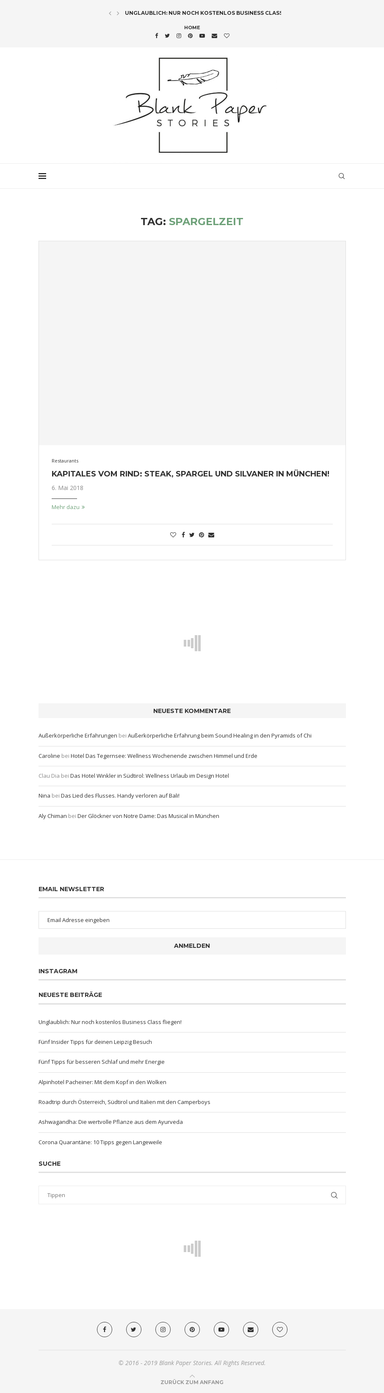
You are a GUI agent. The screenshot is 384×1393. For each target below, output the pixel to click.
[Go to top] (192, 1382)
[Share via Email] (211, 535)
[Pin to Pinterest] (201, 535)
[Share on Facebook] (183, 535)
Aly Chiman (53, 816)
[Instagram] (179, 35)
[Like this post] (173, 535)
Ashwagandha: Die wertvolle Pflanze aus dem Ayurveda (111, 1122)
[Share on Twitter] (192, 535)
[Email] (214, 35)
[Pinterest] (190, 35)
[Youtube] (202, 35)
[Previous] (110, 13)
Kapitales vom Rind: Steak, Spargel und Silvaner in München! (190, 474)
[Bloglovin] (226, 35)
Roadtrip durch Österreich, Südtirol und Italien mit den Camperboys (124, 1102)
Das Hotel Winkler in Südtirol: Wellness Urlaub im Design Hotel (149, 775)
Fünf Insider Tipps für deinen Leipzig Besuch (95, 1042)
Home (192, 27)
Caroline (49, 756)
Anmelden (192, 946)
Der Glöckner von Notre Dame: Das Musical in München (148, 816)
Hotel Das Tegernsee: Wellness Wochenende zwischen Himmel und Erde (164, 756)
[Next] (118, 13)
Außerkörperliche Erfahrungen (78, 735)
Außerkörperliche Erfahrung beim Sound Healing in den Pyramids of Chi (220, 735)
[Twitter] (167, 35)
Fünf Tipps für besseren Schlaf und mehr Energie (102, 1061)
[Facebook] (156, 35)
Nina (44, 795)
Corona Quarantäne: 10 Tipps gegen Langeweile (100, 1142)
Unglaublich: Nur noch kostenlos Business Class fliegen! (217, 13)
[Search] (341, 176)
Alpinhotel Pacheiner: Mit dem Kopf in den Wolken (102, 1082)
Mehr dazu (68, 507)
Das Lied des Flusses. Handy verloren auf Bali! (120, 795)
